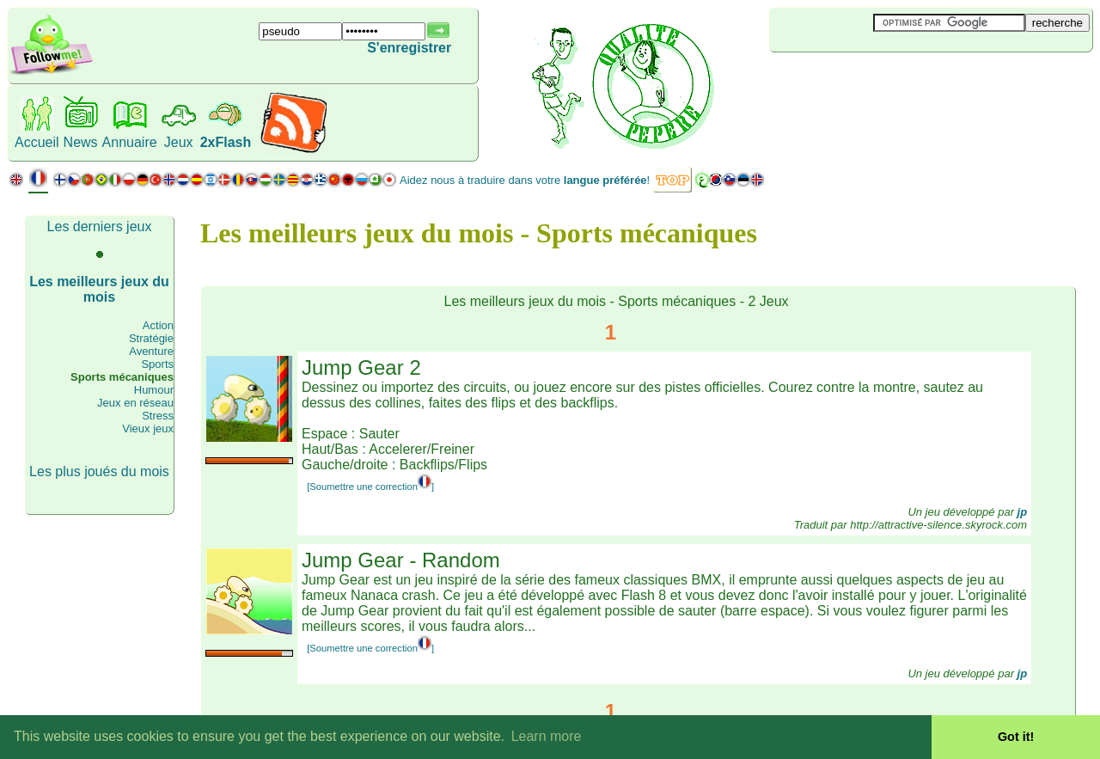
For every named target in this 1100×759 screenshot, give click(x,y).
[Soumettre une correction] (370, 486)
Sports (157, 364)
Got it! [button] (1016, 737)
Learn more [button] (546, 736)
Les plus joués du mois (99, 471)
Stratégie (151, 338)
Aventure (151, 351)
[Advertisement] (871, 81)
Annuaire (129, 142)
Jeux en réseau (135, 402)
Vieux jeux (148, 428)
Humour (154, 389)
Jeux (178, 142)
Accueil (37, 142)
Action (158, 325)
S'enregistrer (409, 47)
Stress (158, 415)
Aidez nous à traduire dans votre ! (525, 180)
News (81, 142)
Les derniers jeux (99, 226)
